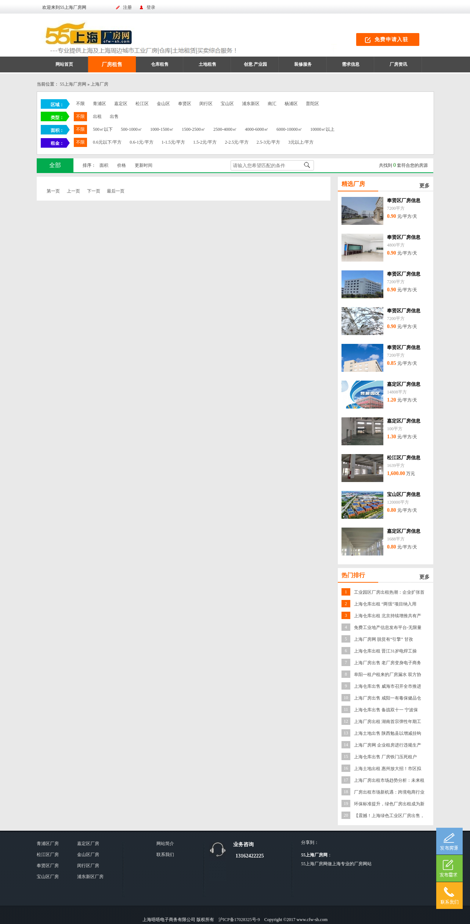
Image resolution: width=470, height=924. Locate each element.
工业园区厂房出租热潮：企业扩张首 (389, 592)
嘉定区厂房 (88, 843)
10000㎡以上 (322, 129)
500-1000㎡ (131, 129)
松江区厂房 (48, 854)
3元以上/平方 (301, 142)
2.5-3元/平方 (268, 142)
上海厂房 (99, 84)
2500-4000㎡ (225, 129)
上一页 (73, 191)
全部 (55, 165)
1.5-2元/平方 (205, 142)
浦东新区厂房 (90, 876)
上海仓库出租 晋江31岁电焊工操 (385, 651)
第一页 (53, 191)
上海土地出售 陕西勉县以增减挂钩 (387, 733)
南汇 (272, 103)
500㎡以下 (103, 129)
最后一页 (115, 191)
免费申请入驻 (391, 39)
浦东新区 (251, 103)
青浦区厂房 (48, 843)
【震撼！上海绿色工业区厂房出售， (389, 815)
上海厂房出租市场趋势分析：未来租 (389, 780)
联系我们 (165, 854)
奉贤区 (184, 103)
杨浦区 (291, 103)
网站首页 (64, 64)
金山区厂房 (88, 854)
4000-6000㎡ (256, 129)
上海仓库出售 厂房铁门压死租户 (385, 756)
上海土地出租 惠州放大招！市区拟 (387, 768)
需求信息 (350, 64)
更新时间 (143, 165)
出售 (114, 116)
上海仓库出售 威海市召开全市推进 (387, 686)
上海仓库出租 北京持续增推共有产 (387, 615)
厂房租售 (112, 64)
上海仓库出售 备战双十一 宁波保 (386, 709)
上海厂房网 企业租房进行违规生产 (387, 745)
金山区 (163, 103)
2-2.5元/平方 (236, 142)
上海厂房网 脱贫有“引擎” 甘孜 (383, 639)
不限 (80, 103)
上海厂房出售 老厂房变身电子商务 (387, 662)
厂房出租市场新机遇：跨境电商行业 (389, 792)
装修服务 (303, 64)
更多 (424, 185)
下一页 (93, 191)
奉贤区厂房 (48, 865)
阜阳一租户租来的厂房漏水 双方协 (387, 674)
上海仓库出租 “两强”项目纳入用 (385, 604)
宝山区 (227, 103)
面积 (104, 165)
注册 (127, 7)
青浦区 (99, 103)
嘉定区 (120, 103)
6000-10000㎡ (289, 129)
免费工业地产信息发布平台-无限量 (388, 627)
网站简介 (165, 843)
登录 (151, 7)
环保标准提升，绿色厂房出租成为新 (389, 803)
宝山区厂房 (48, 876)
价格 (121, 165)
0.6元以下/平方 (107, 142)
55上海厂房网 (73, 84)
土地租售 (207, 64)
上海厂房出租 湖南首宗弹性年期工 (387, 721)
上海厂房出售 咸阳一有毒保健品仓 (387, 698)
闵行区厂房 (88, 865)
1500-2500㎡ (193, 129)
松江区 (142, 103)
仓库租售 (160, 64)
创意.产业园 (255, 64)
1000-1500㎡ (162, 129)
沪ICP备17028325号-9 (239, 919)
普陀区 (312, 103)
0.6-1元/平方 (141, 142)
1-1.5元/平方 (173, 142)
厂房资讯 (398, 64)
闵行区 (206, 103)
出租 (97, 116)
